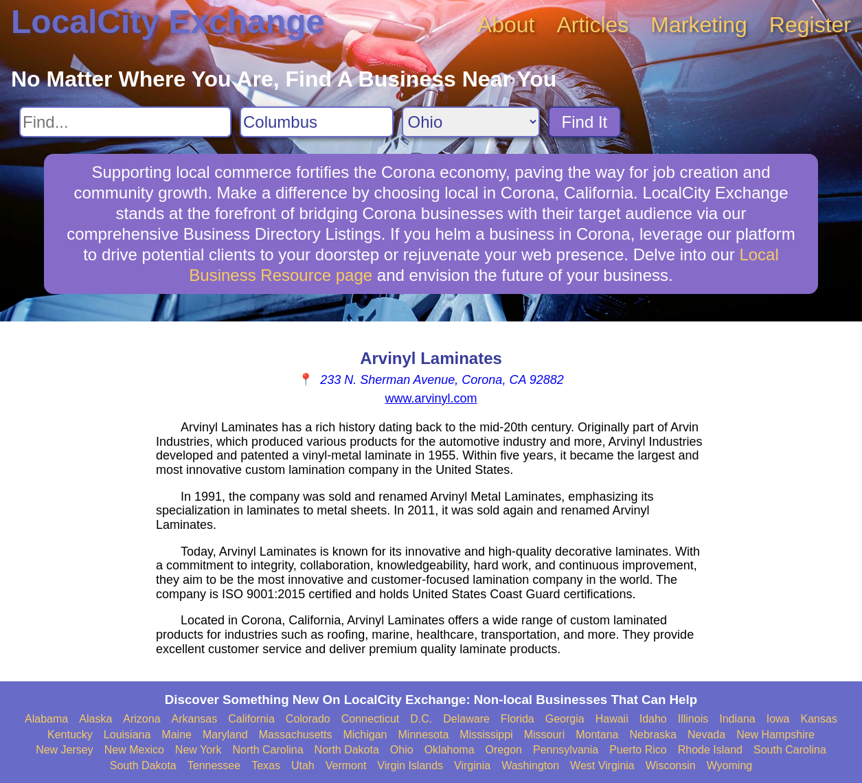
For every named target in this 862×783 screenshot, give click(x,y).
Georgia (565, 719)
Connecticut (370, 719)
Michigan (365, 734)
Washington (530, 765)
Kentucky (70, 734)
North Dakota (347, 750)
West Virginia (602, 765)
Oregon (504, 750)
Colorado (308, 719)
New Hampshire (775, 734)
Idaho (653, 719)
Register (810, 24)
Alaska (95, 719)
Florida (517, 719)
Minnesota (423, 734)
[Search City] (317, 121)
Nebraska (653, 734)
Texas (265, 765)
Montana (597, 734)
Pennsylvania (565, 750)
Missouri (544, 734)
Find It (585, 122)
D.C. (421, 719)
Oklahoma (449, 750)
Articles (592, 24)
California (251, 719)
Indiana (737, 719)
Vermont (346, 765)
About (506, 24)
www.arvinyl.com (431, 398)
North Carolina (267, 750)
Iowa (778, 719)
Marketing (698, 24)
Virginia (472, 765)
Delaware (466, 719)
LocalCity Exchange (167, 21)
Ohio (401, 750)
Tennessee (214, 765)
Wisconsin (671, 765)
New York (198, 750)
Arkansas (195, 719)
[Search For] (125, 121)
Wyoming (730, 765)
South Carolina (789, 750)
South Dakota (143, 765)
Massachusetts (295, 734)
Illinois (693, 719)
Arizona (141, 719)
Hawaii (612, 719)
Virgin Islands (410, 765)
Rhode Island (710, 750)
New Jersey (64, 750)
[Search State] (471, 121)
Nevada (706, 734)
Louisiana (127, 734)
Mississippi (486, 734)
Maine (176, 734)
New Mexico (134, 750)
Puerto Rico (638, 750)
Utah (303, 765)
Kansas (819, 719)
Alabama (46, 719)
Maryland (225, 734)
